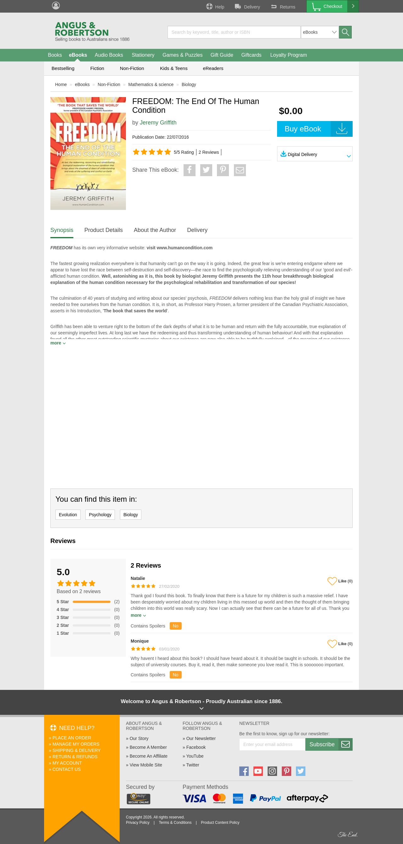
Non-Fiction (132, 68)
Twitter (192, 764)
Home (61, 84)
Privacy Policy (138, 822)
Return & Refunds (75, 756)
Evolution (68, 514)
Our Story (139, 738)
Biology (189, 84)
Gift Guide (222, 55)
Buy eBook (319, 129)
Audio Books (109, 55)
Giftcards (251, 55)
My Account (67, 763)
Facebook (196, 747)
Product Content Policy (220, 822)
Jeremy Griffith (158, 122)
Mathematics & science (150, 84)
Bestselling (63, 68)
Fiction (97, 68)
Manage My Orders (76, 744)
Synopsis (61, 230)
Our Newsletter (201, 738)
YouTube (194, 756)
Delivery (247, 6)
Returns (282, 6)
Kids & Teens (173, 68)
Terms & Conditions (175, 822)
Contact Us (67, 769)
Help (214, 6)
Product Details (103, 230)
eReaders (213, 68)
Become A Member (148, 747)
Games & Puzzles (182, 55)
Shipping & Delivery (77, 750)
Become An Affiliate (148, 756)
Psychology (100, 514)
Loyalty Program (288, 55)
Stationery (143, 55)
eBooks (78, 55)
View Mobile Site (146, 764)
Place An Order (72, 737)
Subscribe (330, 744)
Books (55, 55)
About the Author (155, 230)
